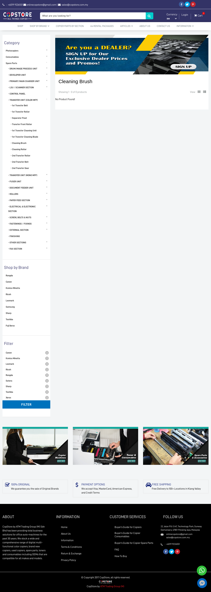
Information (67, 540)
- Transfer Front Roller (21, 124)
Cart (198, 14)
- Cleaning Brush (18, 143)
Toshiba (9, 319)
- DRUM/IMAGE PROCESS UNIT (22, 68)
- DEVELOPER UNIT (17, 75)
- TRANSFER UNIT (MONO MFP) (22, 175)
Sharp (8, 313)
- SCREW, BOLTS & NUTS (19, 217)
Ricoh (8, 294)
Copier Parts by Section (70, 26)
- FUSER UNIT (14, 181)
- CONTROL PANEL (16, 94)
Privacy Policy (68, 560)
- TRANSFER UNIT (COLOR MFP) (23, 100)
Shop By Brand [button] (39, 26)
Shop (20, 26)
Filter (26, 404)
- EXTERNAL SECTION (18, 230)
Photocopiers (12, 50)
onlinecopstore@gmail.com (41, 4)
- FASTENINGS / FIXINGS (20, 224)
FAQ (117, 549)
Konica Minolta (13, 288)
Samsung (10, 307)
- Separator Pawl (19, 118)
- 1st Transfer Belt (19, 105)
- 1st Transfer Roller (20, 112)
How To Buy (121, 556)
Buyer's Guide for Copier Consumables (127, 535)
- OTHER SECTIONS (17, 242)
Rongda (9, 275)
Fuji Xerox (10, 325)
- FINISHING (14, 236)
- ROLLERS (13, 194)
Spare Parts (11, 63)
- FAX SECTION (15, 249)
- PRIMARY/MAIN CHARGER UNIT (24, 81)
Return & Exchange (71, 553)
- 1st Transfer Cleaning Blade (24, 137)
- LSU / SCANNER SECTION (21, 87)
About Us (144, 26)
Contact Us (163, 26)
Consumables (12, 57)
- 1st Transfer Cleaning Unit (24, 130)
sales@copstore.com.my (74, 4)
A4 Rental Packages (102, 26)
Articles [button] (126, 26)
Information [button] (185, 26)
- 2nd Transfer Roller (20, 155)
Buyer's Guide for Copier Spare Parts (134, 543)
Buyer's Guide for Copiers (128, 527)
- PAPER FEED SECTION (19, 200)
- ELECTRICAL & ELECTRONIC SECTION (22, 208)
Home (64, 527)
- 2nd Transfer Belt (20, 162)
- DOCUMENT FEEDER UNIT (20, 188)
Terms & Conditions (71, 547)
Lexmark (10, 300)
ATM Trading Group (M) (112, 586)
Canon (9, 282)
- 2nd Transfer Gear (20, 168)
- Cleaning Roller (19, 149)
